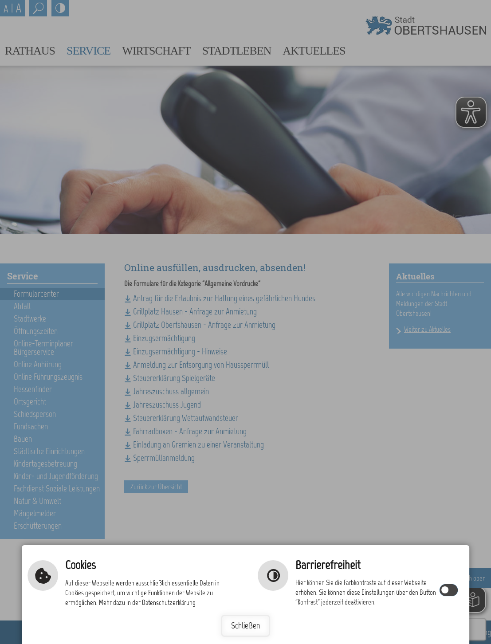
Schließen (245, 625)
